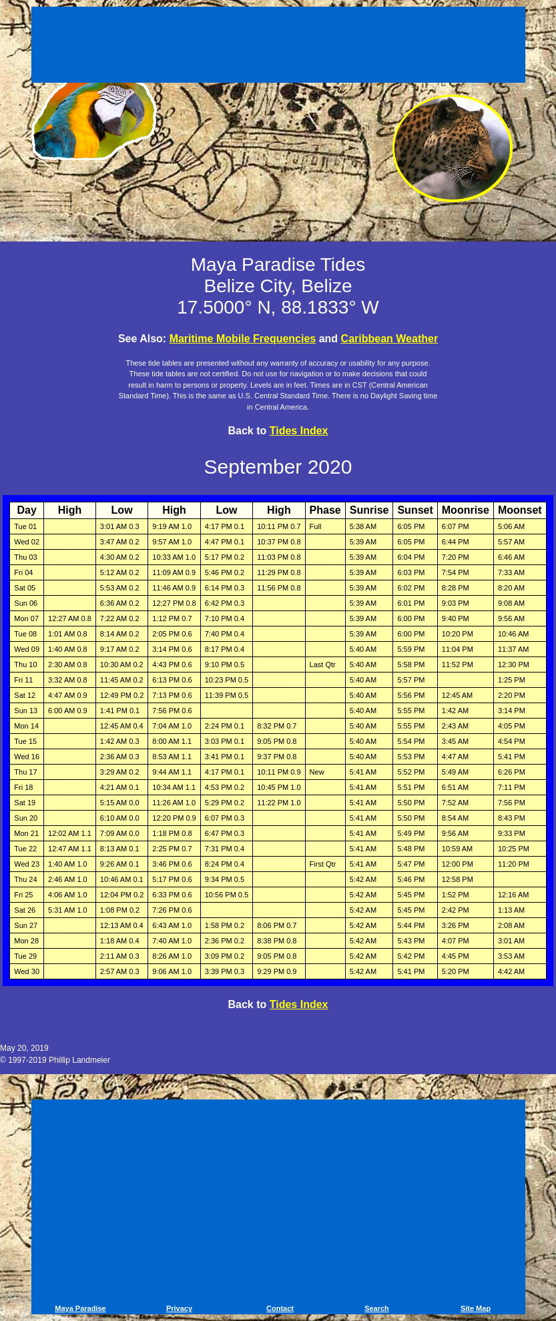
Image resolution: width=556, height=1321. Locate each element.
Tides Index (299, 430)
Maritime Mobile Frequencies (243, 338)
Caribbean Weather (390, 338)
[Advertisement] (278, 47)
